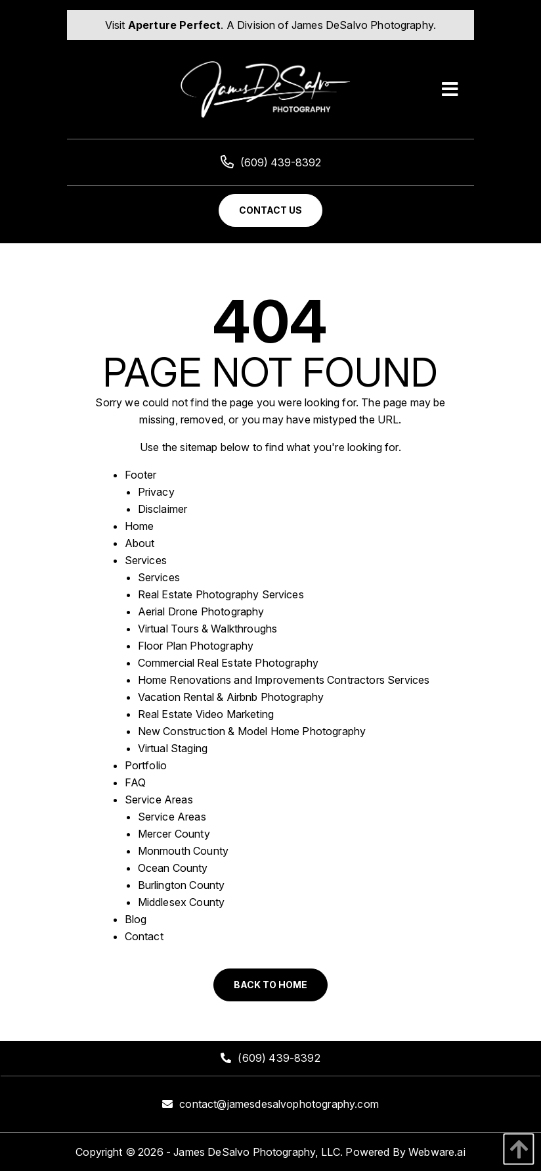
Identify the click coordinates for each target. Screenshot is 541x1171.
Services (146, 560)
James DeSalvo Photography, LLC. (258, 1152)
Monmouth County (183, 850)
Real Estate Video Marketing (206, 714)
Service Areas (159, 799)
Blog (136, 919)
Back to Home (270, 984)
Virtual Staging (172, 748)
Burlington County (181, 885)
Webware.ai (436, 1152)
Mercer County (174, 833)
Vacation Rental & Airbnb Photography (231, 697)
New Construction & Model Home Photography (252, 731)
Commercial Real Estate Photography (228, 662)
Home (139, 526)
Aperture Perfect (174, 25)
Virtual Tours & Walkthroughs (207, 628)
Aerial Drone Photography (201, 611)
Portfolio (146, 765)
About (140, 543)
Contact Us (270, 210)
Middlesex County (181, 902)
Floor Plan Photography (196, 645)
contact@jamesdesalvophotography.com (279, 1104)
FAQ (135, 782)
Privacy (156, 491)
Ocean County (173, 867)
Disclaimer (163, 508)
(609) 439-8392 (271, 162)
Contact (144, 936)
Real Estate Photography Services (221, 594)
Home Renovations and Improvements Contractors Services (284, 679)
